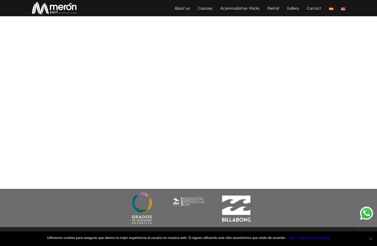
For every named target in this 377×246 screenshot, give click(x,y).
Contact (314, 8)
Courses (205, 8)
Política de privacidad (314, 238)
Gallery (293, 8)
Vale (292, 238)
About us (182, 8)
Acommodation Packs (240, 8)
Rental (273, 8)
